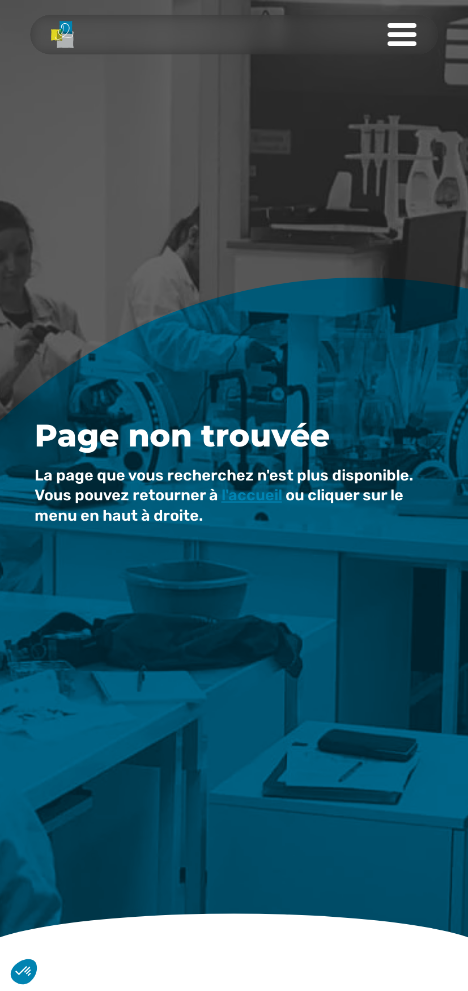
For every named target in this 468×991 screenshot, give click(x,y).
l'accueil (252, 495)
